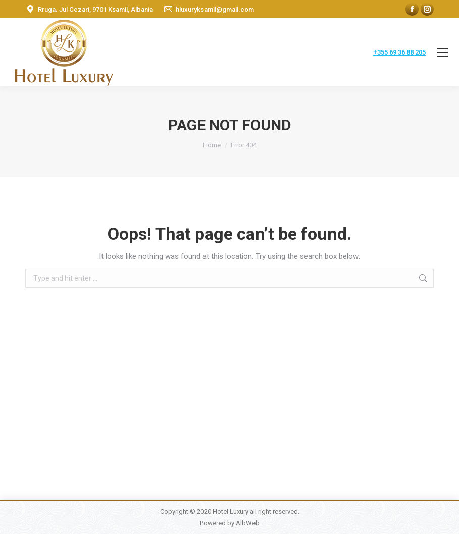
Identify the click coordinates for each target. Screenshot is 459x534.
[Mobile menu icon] (442, 52)
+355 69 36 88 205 (399, 52)
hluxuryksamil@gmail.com (215, 9)
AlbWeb (248, 523)
